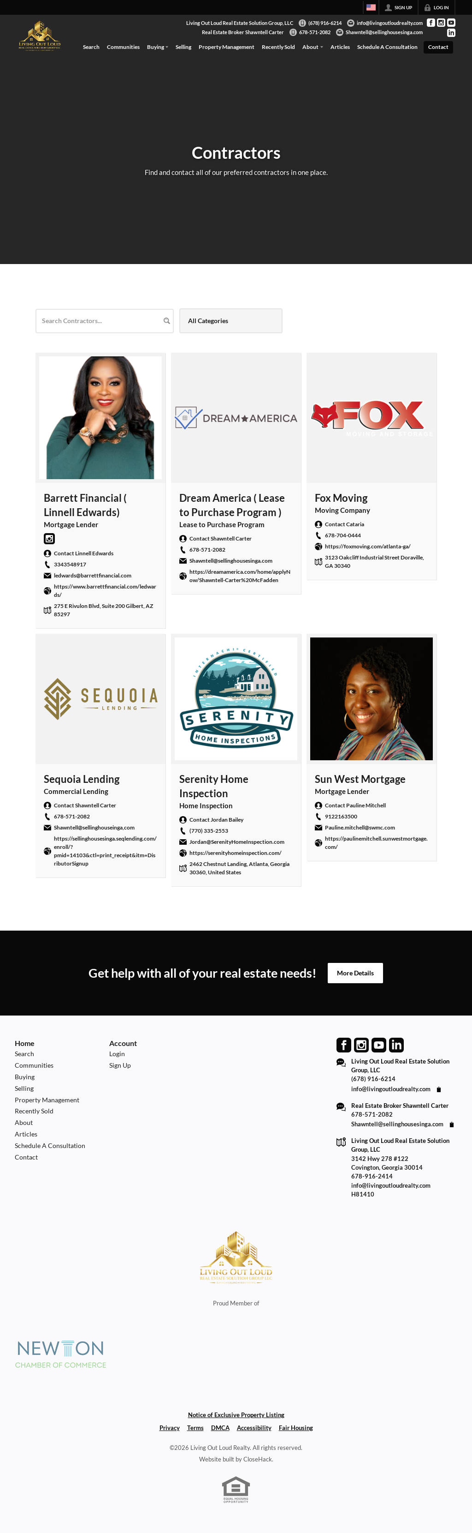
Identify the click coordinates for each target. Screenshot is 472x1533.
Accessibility (254, 1427)
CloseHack (257, 1459)
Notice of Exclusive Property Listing (236, 1415)
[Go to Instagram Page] (441, 22)
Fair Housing (296, 1427)
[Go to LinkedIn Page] (451, 33)
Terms (195, 1427)
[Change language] (371, 7)
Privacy (169, 1427)
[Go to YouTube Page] (451, 22)
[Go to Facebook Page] (431, 22)
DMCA (220, 1427)
